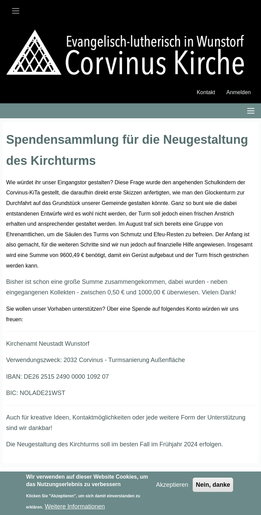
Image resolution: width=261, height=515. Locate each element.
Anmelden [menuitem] (238, 92)
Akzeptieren (172, 487)
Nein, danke (213, 487)
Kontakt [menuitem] (206, 92)
